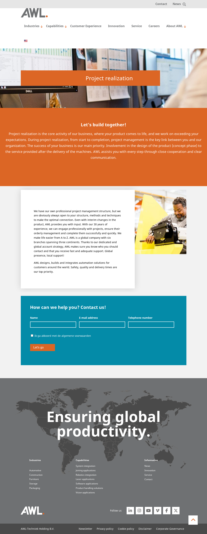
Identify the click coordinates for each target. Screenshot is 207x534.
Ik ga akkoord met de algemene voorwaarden (63, 335)
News (177, 4)
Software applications (87, 483)
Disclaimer (145, 528)
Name (34, 317)
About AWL (174, 26)
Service (136, 26)
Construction (36, 474)
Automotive (35, 470)
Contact (161, 4)
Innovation (116, 26)
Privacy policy (105, 528)
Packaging (34, 487)
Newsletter (85, 528)
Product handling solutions (89, 487)
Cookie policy (126, 528)
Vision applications (85, 492)
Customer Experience (85, 26)
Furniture (34, 479)
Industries (31, 26)
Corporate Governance (170, 528)
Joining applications (86, 470)
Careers (154, 26)
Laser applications (85, 479)
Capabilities (54, 26)
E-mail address (88, 317)
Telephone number (140, 317)
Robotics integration (86, 474)
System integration (85, 465)
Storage (33, 483)
